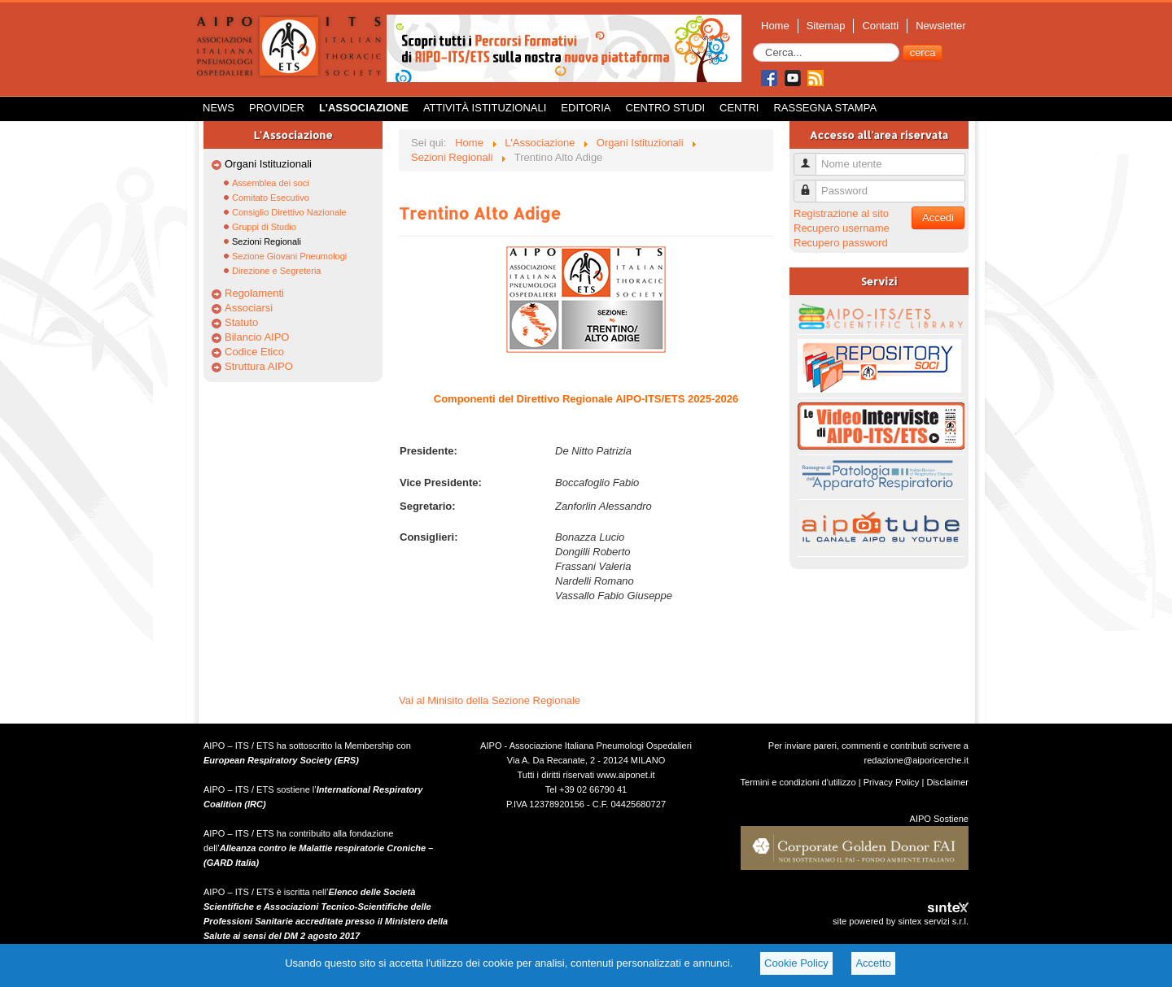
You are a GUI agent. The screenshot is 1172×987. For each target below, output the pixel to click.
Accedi (938, 217)
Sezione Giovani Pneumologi (289, 256)
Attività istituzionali (484, 108)
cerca (923, 52)
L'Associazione (364, 108)
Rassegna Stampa (825, 108)
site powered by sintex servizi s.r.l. (901, 921)
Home (775, 26)
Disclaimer (947, 782)
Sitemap (826, 26)
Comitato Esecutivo (270, 197)
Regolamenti (254, 293)
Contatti (880, 26)
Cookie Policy (796, 963)
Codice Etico (254, 352)
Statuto (241, 322)
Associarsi (249, 308)
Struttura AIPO (259, 366)
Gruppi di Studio (264, 227)
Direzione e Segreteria (276, 271)
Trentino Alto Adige (480, 213)
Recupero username (842, 228)
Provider (276, 108)
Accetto (872, 963)
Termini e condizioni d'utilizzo (798, 782)
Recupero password (841, 243)
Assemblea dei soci (270, 183)
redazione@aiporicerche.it (916, 760)
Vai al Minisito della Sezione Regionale (489, 700)
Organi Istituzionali (268, 164)
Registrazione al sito (841, 213)
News (218, 108)
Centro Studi (666, 108)
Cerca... (753, 43)
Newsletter (940, 26)
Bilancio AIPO (257, 337)
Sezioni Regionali (266, 241)
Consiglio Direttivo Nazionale (289, 212)
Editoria (585, 108)
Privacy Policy (892, 782)
